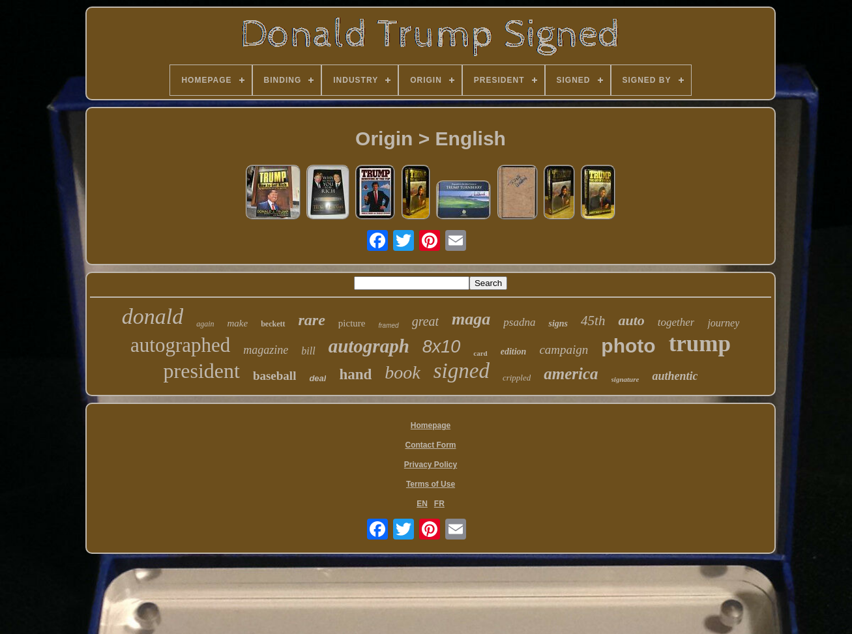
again (205, 323)
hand (355, 374)
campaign (563, 349)
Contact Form (430, 445)
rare (312, 319)
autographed (180, 345)
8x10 (441, 346)
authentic (675, 375)
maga (471, 319)
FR (439, 503)
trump (700, 343)
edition (514, 351)
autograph (369, 346)
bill (308, 350)
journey (723, 322)
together (676, 322)
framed (389, 325)
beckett (273, 323)
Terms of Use (430, 484)
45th (593, 320)
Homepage (430, 425)
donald (152, 316)
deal (317, 378)
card (480, 353)
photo (628, 345)
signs (558, 323)
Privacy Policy (430, 464)
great (425, 321)
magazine (265, 349)
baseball (275, 375)
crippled (517, 377)
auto (631, 320)
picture (352, 323)
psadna (519, 322)
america (571, 373)
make (238, 323)
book (402, 372)
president (202, 370)
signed (461, 370)
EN (422, 503)
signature (625, 379)
